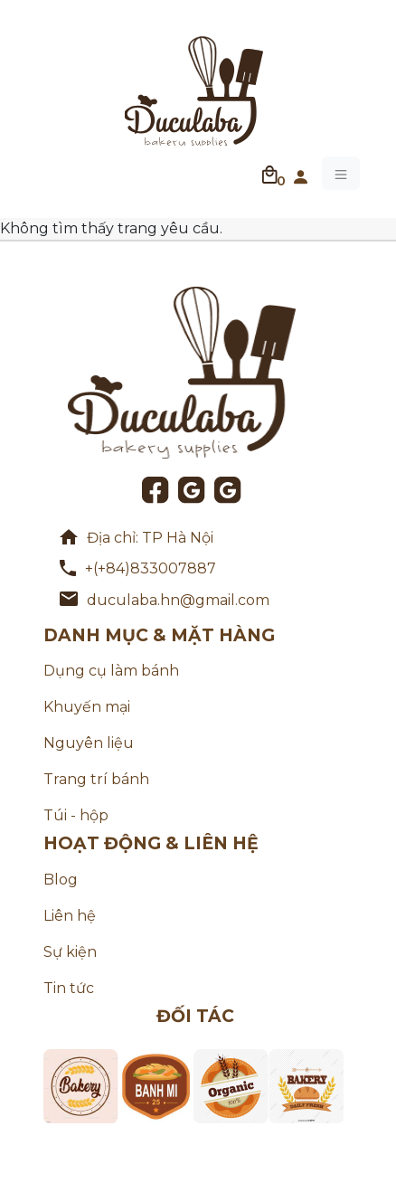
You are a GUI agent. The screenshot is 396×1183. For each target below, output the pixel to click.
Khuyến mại (86, 706)
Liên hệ (69, 915)
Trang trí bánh (96, 779)
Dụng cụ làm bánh (111, 670)
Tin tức (68, 988)
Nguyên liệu (88, 743)
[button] (300, 173)
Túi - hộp (75, 815)
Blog (60, 879)
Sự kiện (70, 952)
